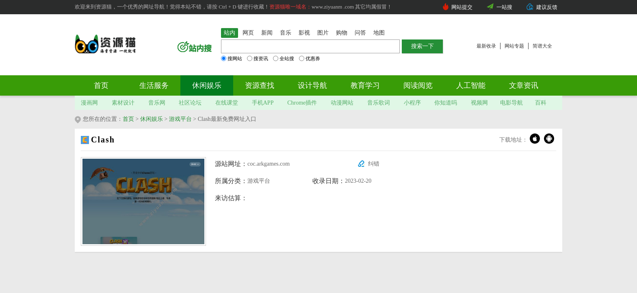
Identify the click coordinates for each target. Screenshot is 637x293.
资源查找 (259, 85)
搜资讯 (257, 58)
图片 (323, 33)
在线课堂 (226, 103)
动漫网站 (342, 103)
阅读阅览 (418, 85)
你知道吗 (445, 103)
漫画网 (89, 103)
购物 (341, 33)
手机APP (263, 103)
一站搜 (504, 7)
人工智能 (470, 85)
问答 (360, 33)
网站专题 (514, 46)
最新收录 (486, 46)
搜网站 (231, 58)
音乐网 (156, 103)
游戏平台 (180, 119)
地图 (379, 33)
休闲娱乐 (206, 85)
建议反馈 (546, 7)
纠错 (373, 164)
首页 (101, 85)
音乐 (285, 33)
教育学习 (365, 85)
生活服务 (154, 85)
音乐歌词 (378, 103)
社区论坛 (190, 103)
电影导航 (511, 103)
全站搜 (283, 58)
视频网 (479, 103)
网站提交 (461, 7)
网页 (248, 33)
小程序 (412, 103)
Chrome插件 (302, 103)
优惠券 (309, 58)
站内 (229, 33)
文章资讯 (523, 85)
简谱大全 (542, 46)
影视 (304, 33)
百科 (540, 103)
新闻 (267, 33)
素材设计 (123, 103)
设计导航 (312, 85)
